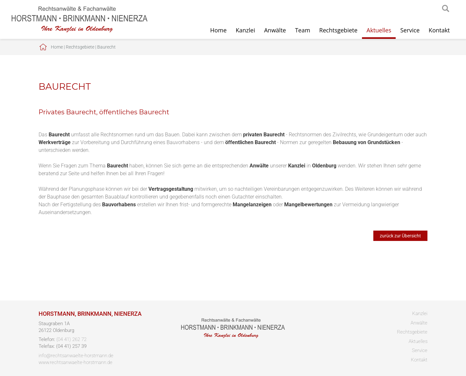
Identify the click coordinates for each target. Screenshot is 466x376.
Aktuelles (379, 30)
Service (410, 30)
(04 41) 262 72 (71, 339)
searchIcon (445, 9)
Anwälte (275, 30)
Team (302, 30)
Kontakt (439, 30)
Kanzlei (245, 30)
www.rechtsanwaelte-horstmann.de (75, 362)
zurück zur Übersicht (400, 235)
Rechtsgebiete (338, 30)
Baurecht (106, 47)
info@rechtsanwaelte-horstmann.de (76, 356)
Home (218, 30)
